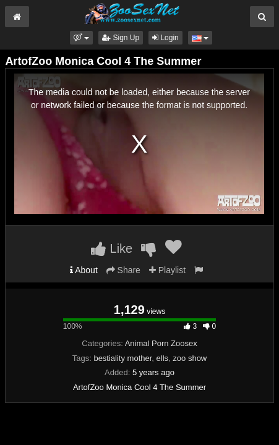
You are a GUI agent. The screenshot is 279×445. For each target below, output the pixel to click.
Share (123, 270)
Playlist (167, 270)
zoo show (190, 358)
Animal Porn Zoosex (161, 343)
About (84, 270)
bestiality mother (122, 358)
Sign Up (120, 37)
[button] (81, 37)
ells (163, 358)
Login (165, 37)
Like (111, 248)
